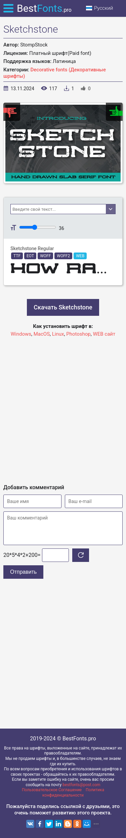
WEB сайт (104, 334)
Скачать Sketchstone (63, 307)
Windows (21, 334)
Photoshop (78, 334)
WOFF (45, 256)
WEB (80, 256)
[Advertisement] (63, 407)
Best (44, 8)
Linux (58, 334)
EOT (30, 256)
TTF (16, 256)
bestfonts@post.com (81, 784)
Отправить (23, 572)
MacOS (42, 334)
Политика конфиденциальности (73, 792)
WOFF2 (63, 256)
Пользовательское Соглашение (52, 789)
